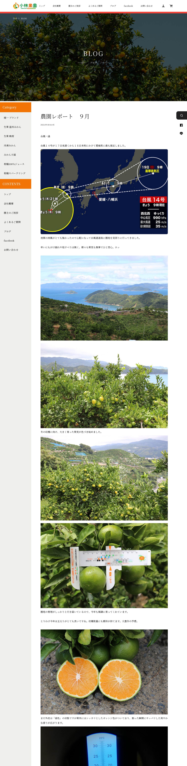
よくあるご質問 (95, 6)
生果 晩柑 (9, 136)
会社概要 (57, 6)
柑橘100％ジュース (14, 164)
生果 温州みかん (12, 127)
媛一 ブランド (11, 117)
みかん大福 (10, 154)
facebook (128, 6)
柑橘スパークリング (14, 173)
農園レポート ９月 (65, 116)
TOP (15, 18)
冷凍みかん (10, 145)
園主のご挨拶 (74, 6)
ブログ (113, 6)
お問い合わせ (147, 6)
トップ (42, 6)
